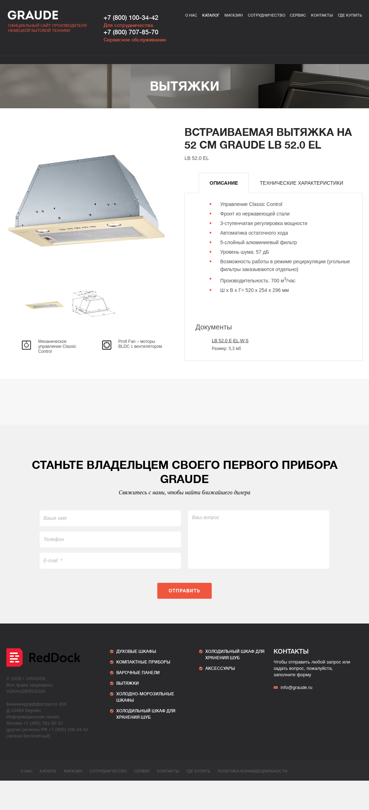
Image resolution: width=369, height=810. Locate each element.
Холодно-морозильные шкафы (145, 697)
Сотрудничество (266, 15)
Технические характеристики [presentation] (301, 183)
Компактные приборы (143, 662)
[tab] (224, 183)
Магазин (233, 15)
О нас (191, 15)
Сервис (298, 15)
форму (304, 674)
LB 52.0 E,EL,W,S (230, 340)
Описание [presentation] (224, 183)
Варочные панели (138, 672)
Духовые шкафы (136, 651)
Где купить (350, 15)
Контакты (322, 15)
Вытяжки (184, 86)
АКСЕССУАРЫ (220, 668)
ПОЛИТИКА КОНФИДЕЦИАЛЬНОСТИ (252, 771)
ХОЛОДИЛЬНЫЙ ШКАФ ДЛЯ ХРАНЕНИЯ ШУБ (145, 714)
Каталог (210, 15)
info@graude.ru (293, 687)
